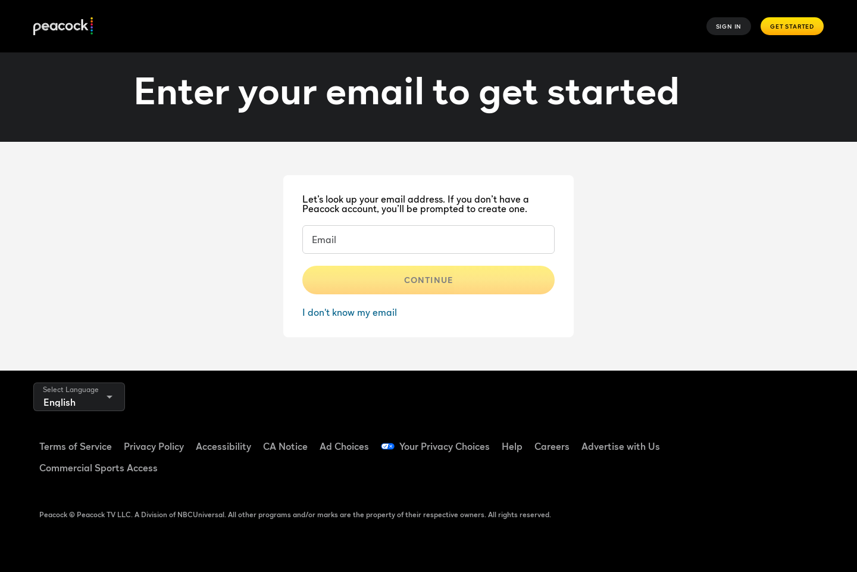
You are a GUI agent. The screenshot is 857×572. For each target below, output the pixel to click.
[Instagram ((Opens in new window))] (798, 438)
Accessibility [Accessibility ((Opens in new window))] (223, 446)
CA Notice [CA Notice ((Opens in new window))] (285, 446)
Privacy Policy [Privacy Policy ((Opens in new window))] (154, 446)
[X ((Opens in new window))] (705, 472)
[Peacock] (63, 26)
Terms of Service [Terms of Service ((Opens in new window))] (75, 446)
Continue (428, 280)
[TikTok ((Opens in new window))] (736, 438)
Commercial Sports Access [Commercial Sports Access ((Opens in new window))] (98, 468)
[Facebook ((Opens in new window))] (705, 438)
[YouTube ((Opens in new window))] (767, 438)
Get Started (792, 26)
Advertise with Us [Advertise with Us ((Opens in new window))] (620, 446)
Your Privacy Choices (444, 446)
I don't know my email (349, 312)
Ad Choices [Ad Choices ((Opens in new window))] (344, 446)
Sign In (729, 26)
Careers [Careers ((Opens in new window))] (552, 446)
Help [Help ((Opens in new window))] (512, 446)
